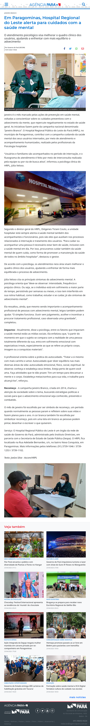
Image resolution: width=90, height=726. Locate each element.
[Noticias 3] (47, 514)
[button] (6, 4)
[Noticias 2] (43, 514)
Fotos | (35, 721)
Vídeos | (41, 721)
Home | (7, 721)
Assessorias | (50, 721)
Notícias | (15, 721)
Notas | (29, 721)
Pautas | (22, 721)
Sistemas (7, 724)
